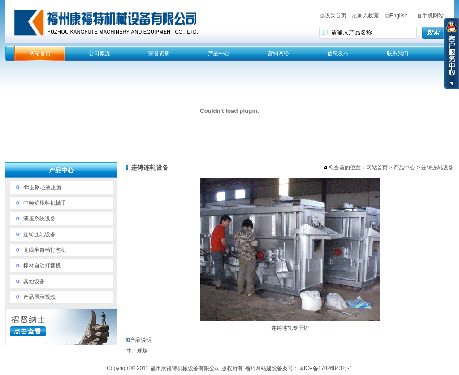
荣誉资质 (159, 53)
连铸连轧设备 (39, 234)
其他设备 (34, 281)
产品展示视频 (39, 297)
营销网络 (278, 53)
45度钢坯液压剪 (42, 187)
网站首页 (40, 53)
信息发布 (338, 53)
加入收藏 (368, 16)
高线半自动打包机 (44, 250)
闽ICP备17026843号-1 (325, 368)
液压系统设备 (39, 219)
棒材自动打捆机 (42, 266)
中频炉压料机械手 (44, 203)
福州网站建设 (261, 368)
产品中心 (219, 53)
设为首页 (335, 16)
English (398, 16)
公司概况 (99, 53)
